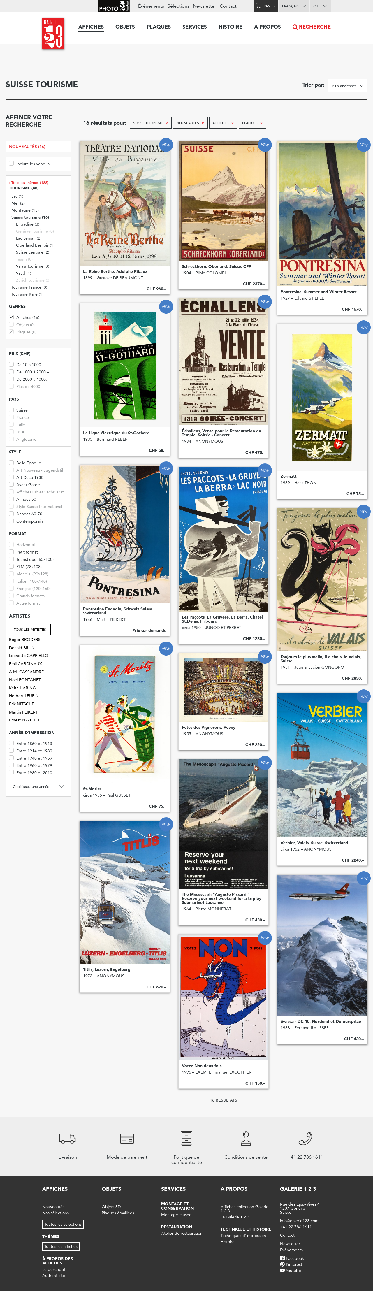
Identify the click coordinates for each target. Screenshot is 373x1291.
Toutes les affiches (61, 1246)
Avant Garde (24, 484)
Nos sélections (55, 1213)
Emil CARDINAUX (25, 663)
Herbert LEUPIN (24, 695)
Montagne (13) (25, 210)
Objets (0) (22, 324)
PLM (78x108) (25, 566)
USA (16, 431)
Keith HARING (22, 688)
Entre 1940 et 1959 (30, 758)
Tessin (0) (24, 259)
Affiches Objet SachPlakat (36, 492)
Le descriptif (53, 1269)
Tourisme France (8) (29, 287)
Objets (125, 26)
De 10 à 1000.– (26, 364)
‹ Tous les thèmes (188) (28, 182)
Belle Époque (25, 462)
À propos (267, 26)
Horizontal (22, 544)
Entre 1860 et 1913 (30, 743)
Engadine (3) (27, 224)
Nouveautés (53, 1206)
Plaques (159, 26)
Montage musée (176, 1214)
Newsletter (204, 6)
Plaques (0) (22, 332)
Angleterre (22, 439)
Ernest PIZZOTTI (24, 720)
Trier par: (313, 84)
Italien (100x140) (28, 581)
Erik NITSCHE (21, 704)
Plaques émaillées (118, 1213)
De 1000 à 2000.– (29, 371)
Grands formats (27, 595)
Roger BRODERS (25, 639)
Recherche (315, 26)
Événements (151, 6)
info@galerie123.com (299, 1220)
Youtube (293, 1270)
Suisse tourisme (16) (30, 217)
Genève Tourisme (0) (35, 231)
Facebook (295, 1258)
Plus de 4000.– (26, 386)
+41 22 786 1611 (296, 1226)
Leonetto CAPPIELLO (28, 655)
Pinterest (294, 1264)
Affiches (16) (24, 317)
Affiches (91, 26)
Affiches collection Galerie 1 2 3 (244, 1208)
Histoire (230, 26)
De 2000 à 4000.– (29, 379)
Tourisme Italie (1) (27, 294)
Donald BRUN (22, 647)
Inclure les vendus (29, 163)
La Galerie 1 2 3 (235, 1217)
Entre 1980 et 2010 (30, 772)
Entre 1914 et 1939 (30, 750)
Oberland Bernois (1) (35, 245)
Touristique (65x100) (31, 559)
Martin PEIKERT (23, 712)
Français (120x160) (30, 588)
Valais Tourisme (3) (32, 266)
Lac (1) (17, 196)
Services (194, 26)
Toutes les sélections (63, 1224)
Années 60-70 (25, 513)
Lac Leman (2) (28, 238)
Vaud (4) (23, 273)
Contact (228, 6)
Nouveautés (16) (27, 146)
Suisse (18, 410)
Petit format (23, 552)
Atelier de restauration (182, 1233)
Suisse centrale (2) (32, 252)
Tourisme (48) (23, 188)
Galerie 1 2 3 (298, 1188)
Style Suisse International (35, 506)
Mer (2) (18, 203)
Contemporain (26, 521)
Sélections (178, 6)
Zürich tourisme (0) (33, 280)
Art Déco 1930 (26, 477)
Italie (17, 424)
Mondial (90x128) (28, 573)
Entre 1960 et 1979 (30, 765)
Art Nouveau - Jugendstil (36, 470)
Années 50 (22, 499)
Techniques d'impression (243, 1235)
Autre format (24, 603)
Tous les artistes (30, 629)
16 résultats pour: (104, 123)
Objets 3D (111, 1206)
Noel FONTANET (25, 679)
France (19, 417)
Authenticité (53, 1275)
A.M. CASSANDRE (26, 672)
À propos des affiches (57, 1261)
